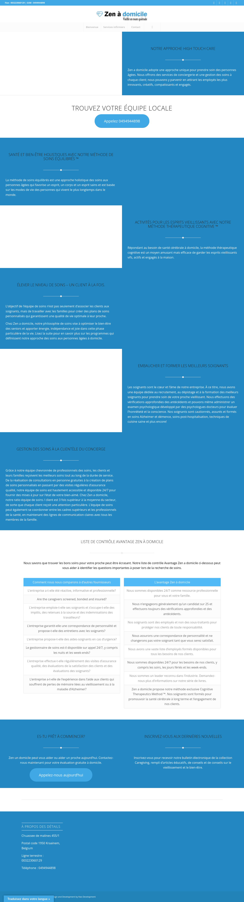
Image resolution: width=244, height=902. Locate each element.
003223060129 (32, 860)
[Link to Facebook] (214, 3)
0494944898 (47, 868)
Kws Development (87, 896)
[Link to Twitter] (230, 3)
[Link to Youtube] (236, 3)
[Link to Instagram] (219, 3)
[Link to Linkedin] (225, 3)
